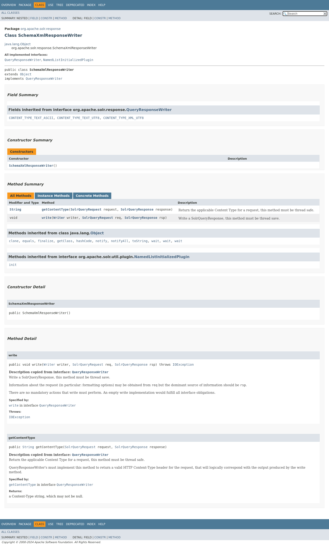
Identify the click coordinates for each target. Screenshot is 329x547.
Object (26, 74)
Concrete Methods (92, 196)
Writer (59, 217)
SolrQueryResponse (137, 209)
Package (25, 5)
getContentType (55, 209)
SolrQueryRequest (86, 209)
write (46, 217)
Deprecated (75, 5)
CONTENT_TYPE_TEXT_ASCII (31, 118)
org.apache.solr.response (41, 29)
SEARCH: (275, 13)
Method (61, 18)
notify (101, 241)
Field (34, 18)
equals (28, 241)
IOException (183, 364)
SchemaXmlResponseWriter (31, 165)
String (15, 209)
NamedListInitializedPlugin (68, 60)
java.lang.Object (18, 44)
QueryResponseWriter (23, 60)
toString (140, 241)
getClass (64, 241)
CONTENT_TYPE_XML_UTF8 (123, 118)
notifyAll (119, 241)
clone (14, 241)
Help (101, 5)
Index (91, 5)
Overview (8, 5)
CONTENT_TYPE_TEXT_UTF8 (78, 118)
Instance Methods (53, 196)
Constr (46, 18)
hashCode (84, 241)
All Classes (10, 12)
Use (50, 5)
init (13, 265)
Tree (59, 5)
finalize (45, 241)
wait (155, 241)
